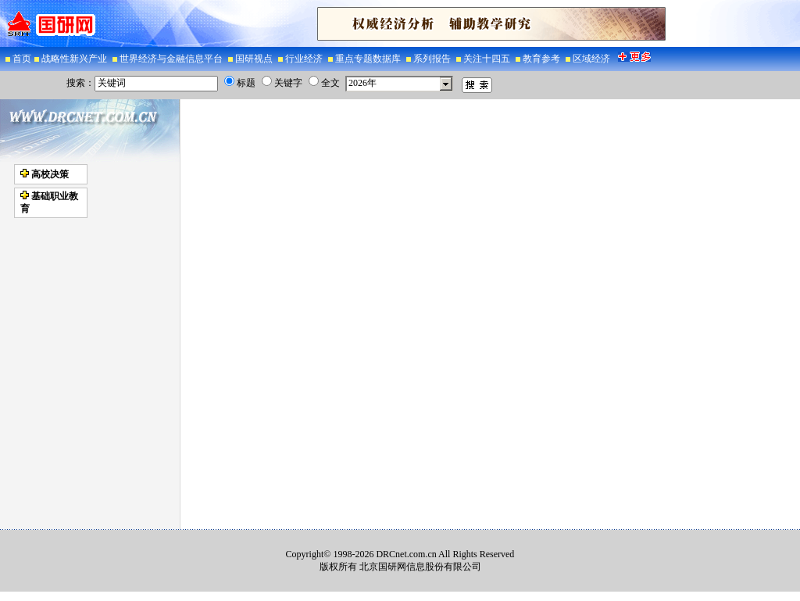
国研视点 (255, 58)
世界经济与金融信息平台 (172, 58)
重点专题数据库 (369, 58)
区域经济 (592, 58)
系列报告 (433, 58)
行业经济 (305, 58)
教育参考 (542, 58)
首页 (21, 58)
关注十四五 (487, 58)
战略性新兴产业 (75, 58)
